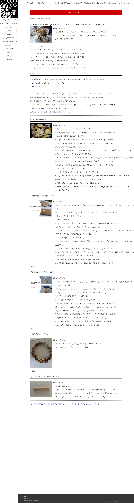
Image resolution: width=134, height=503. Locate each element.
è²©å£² (9, 52)
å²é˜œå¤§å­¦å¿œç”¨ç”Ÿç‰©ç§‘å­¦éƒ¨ (30, 500)
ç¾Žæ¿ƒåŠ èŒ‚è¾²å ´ (9, 38)
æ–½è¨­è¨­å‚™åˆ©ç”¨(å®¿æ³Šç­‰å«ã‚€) (9, 23)
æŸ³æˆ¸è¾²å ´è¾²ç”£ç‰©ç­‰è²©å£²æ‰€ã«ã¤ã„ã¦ (51, 112)
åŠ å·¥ (9, 34)
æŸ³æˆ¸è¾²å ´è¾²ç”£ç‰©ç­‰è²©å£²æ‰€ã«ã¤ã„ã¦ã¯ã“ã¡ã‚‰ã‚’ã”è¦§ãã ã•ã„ (67, 404)
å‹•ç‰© (9, 30)
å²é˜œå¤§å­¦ (25, 498)
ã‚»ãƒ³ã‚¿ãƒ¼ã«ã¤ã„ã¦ (9, 20)
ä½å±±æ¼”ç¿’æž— (9, 41)
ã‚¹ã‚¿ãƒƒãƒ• (9, 59)
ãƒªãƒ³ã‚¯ (24, 496)
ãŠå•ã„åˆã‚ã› (126, 3)
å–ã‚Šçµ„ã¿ (9, 56)
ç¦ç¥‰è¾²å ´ (9, 45)
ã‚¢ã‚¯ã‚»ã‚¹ (113, 3)
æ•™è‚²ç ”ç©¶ (9, 48)
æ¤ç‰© (9, 27)
